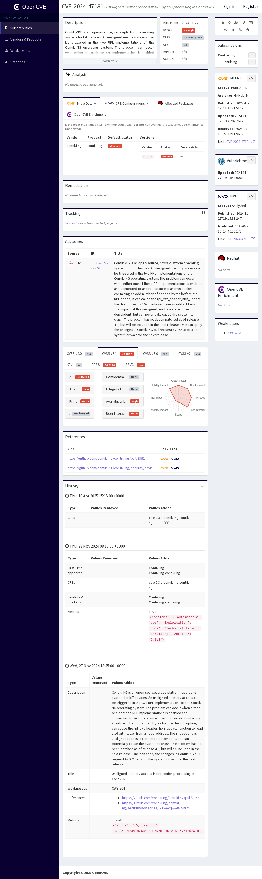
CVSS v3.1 (118, 353)
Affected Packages (176, 103)
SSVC (135, 364)
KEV (74, 364)
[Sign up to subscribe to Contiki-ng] (252, 55)
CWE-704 (234, 333)
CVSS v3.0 (156, 353)
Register (250, 6)
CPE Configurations (126, 103)
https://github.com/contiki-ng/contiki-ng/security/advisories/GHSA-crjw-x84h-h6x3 (131, 468)
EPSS (104, 364)
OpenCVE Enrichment (86, 114)
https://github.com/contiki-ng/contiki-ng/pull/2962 (106, 458)
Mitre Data (81, 103)
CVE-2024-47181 (82, 6)
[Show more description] (110, 61)
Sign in (229, 6)
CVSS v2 (190, 353)
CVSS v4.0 (80, 353)
